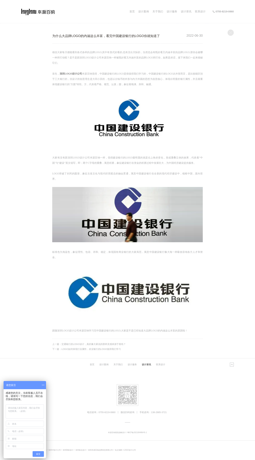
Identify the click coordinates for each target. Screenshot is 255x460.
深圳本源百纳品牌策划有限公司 (100, 450)
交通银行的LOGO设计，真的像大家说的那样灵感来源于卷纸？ (93, 344)
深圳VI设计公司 (54, 450)
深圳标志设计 (80, 450)
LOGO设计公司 (130, 450)
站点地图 (118, 450)
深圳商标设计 (68, 450)
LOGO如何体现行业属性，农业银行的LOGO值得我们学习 (91, 349)
